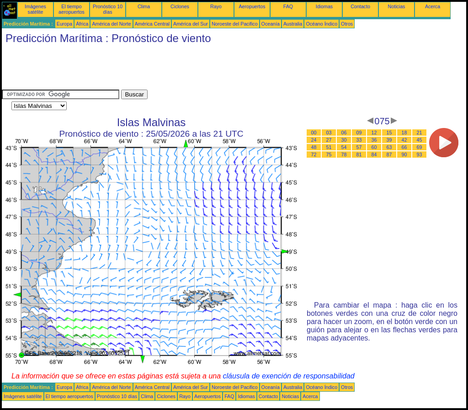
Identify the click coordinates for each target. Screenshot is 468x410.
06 (344, 132)
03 (329, 132)
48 (314, 147)
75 (329, 154)
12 (374, 132)
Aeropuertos (252, 6)
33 (359, 140)
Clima (144, 6)
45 (419, 140)
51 (329, 147)
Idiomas (324, 6)
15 (389, 132)
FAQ (288, 6)
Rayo (216, 6)
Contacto (360, 6)
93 (419, 154)
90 (404, 154)
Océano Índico (321, 24)
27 (329, 140)
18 (404, 132)
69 (419, 147)
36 (374, 140)
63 (389, 147)
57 (359, 147)
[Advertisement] (168, 69)
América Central (152, 24)
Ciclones (179, 6)
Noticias (396, 6)
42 (404, 140)
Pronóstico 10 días (107, 9)
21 (419, 132)
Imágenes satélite (35, 9)
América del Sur (190, 24)
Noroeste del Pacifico (235, 24)
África (82, 24)
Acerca (432, 6)
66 (404, 147)
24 (314, 140)
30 (344, 140)
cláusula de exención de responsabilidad (289, 376)
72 (314, 154)
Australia (292, 24)
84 (374, 154)
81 (359, 154)
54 (344, 147)
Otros (347, 24)
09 (359, 132)
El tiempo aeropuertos (71, 9)
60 (374, 147)
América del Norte (111, 24)
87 (389, 154)
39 (389, 140)
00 (314, 132)
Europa (64, 24)
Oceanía (270, 24)
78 (344, 154)
